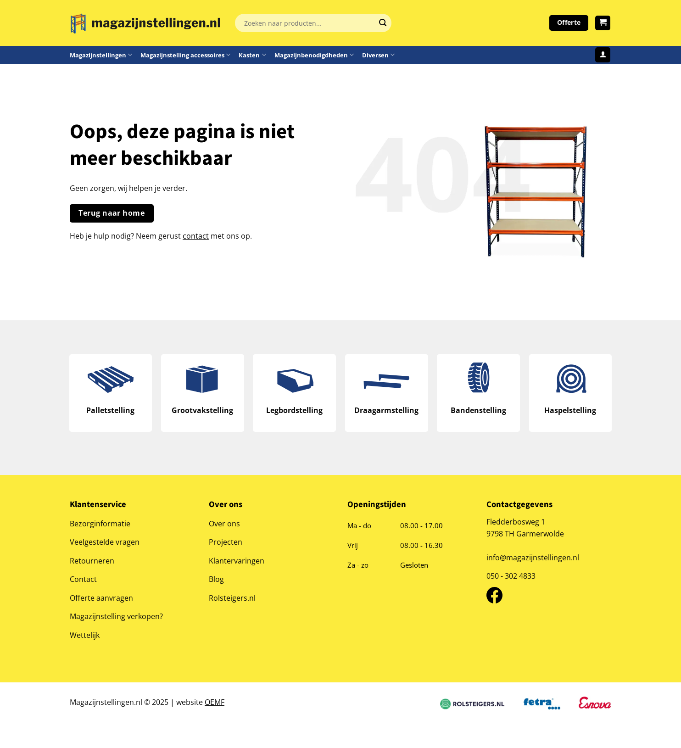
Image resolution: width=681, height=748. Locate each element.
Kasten (252, 54)
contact (196, 235)
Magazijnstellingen (101, 54)
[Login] (602, 54)
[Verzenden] (383, 23)
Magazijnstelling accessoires (185, 54)
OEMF (214, 704)
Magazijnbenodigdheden (314, 54)
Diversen (378, 54)
